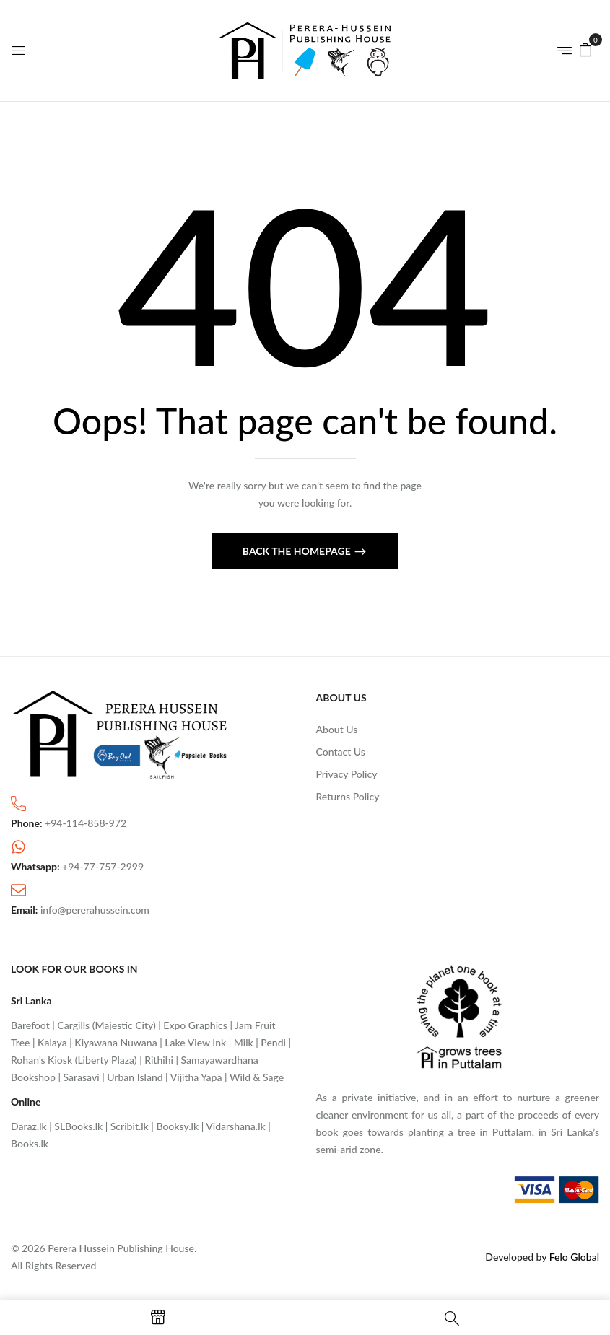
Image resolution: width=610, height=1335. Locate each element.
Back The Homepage (298, 551)
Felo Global (574, 1257)
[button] (585, 49)
